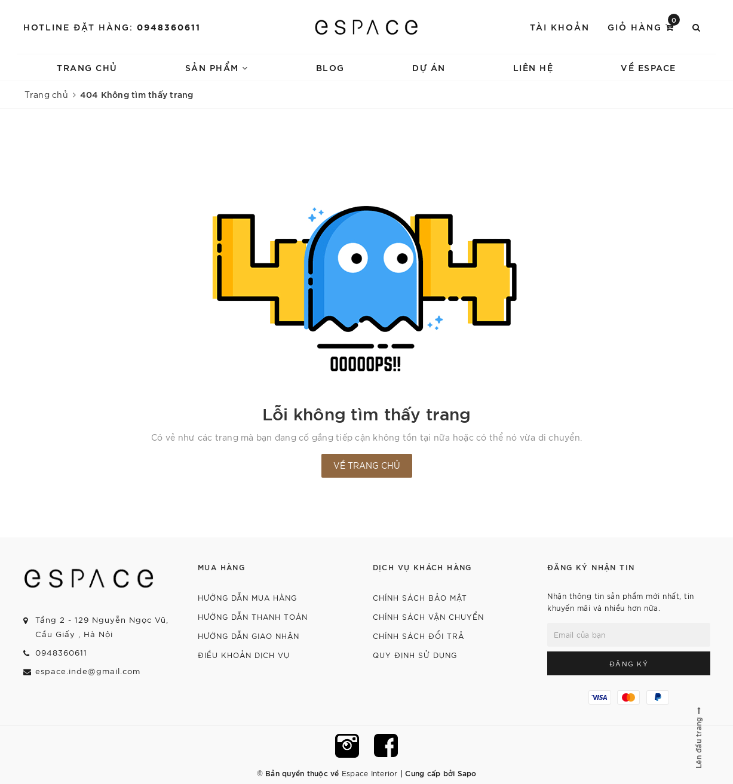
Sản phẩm (217, 67)
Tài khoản (560, 26)
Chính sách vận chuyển (428, 616)
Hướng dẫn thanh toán (253, 616)
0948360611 (169, 26)
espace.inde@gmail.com (87, 671)
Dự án (429, 67)
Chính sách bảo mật (420, 597)
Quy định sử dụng (415, 654)
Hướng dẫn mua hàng (247, 597)
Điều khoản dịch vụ (244, 654)
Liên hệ (533, 67)
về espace (648, 67)
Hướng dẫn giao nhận (248, 635)
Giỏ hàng (644, 26)
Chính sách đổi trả (418, 635)
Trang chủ (87, 67)
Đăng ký (629, 663)
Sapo (467, 772)
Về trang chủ (366, 465)
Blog (330, 67)
